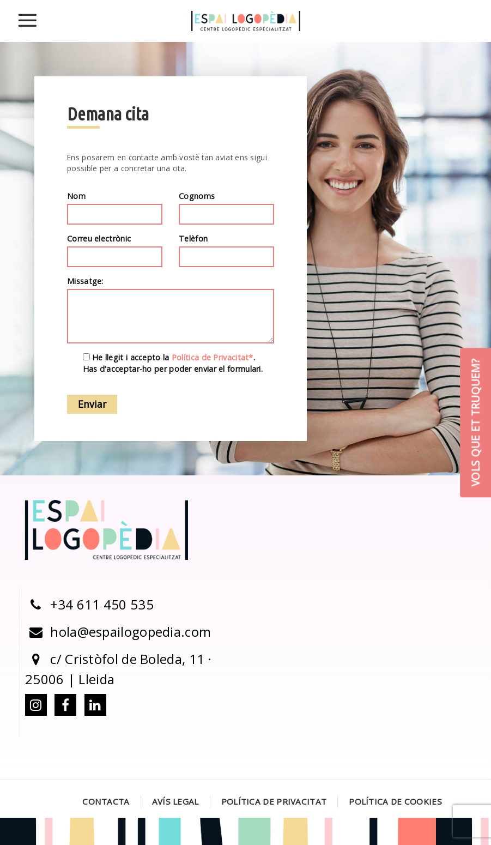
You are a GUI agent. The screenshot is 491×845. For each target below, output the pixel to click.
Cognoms (226, 208)
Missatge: (170, 310)
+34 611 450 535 (89, 604)
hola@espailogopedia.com (118, 632)
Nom (114, 208)
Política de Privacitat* (212, 358)
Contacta (105, 801)
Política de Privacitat (274, 801)
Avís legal (175, 801)
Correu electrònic (114, 251)
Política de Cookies (395, 801)
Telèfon (226, 251)
